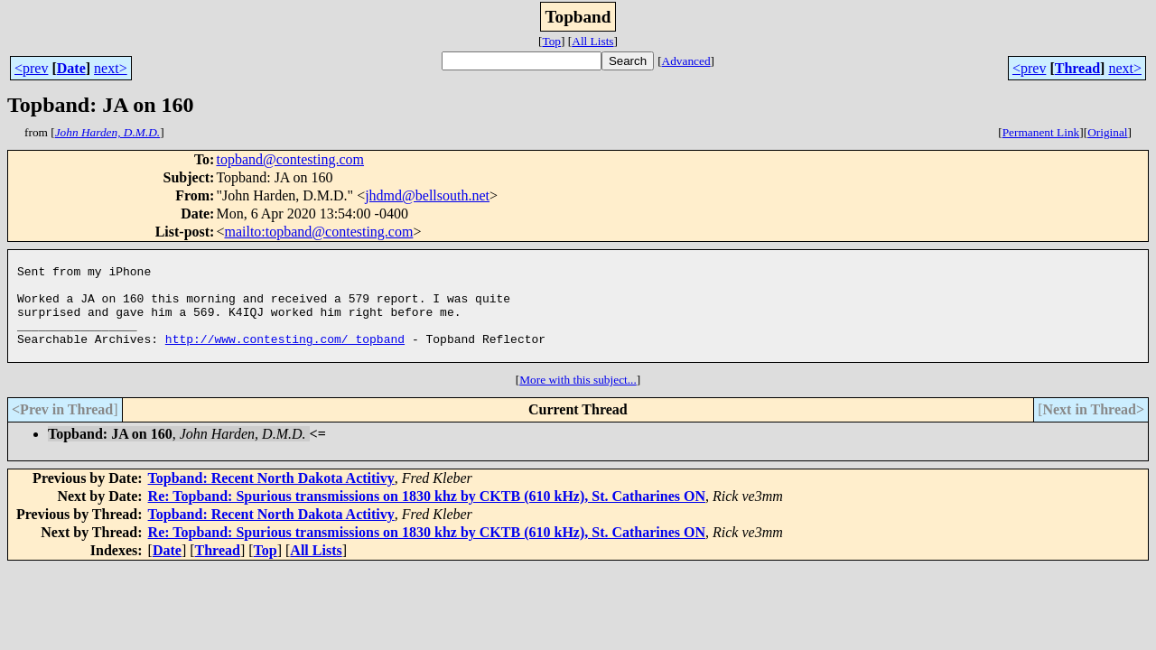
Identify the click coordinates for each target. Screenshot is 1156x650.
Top (551, 41)
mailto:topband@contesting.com (318, 231)
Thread (1077, 68)
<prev (31, 68)
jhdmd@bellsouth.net (427, 195)
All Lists (592, 41)
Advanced (686, 61)
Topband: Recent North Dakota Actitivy (271, 499)
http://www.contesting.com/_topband (285, 357)
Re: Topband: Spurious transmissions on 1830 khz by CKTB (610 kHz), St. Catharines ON (426, 517)
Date (71, 68)
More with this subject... (578, 401)
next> (110, 68)
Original (1107, 132)
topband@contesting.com (290, 159)
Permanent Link (1041, 132)
